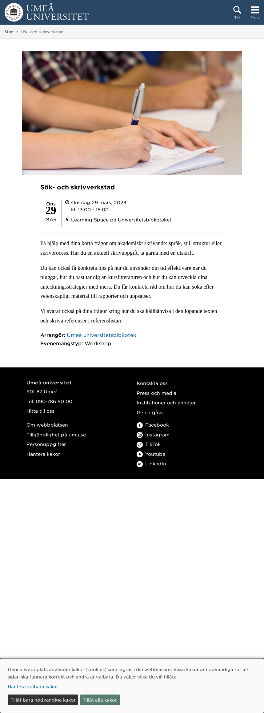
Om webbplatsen (47, 424)
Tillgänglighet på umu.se (56, 434)
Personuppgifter (46, 444)
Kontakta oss (152, 383)
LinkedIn (151, 463)
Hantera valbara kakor (33, 686)
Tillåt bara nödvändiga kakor (43, 700)
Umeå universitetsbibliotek (101, 335)
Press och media (156, 393)
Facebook (153, 424)
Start (9, 31)
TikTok (149, 444)
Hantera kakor (43, 454)
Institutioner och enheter (166, 402)
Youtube (151, 454)
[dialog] (132, 685)
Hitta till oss (40, 411)
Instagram (153, 434)
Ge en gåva (150, 412)
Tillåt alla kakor (100, 700)
